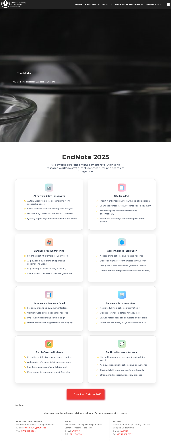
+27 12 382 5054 (28, 431)
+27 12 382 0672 (124, 434)
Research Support (127, 4)
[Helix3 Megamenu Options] (168, 4)
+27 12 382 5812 (76, 434)
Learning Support (97, 4)
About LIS (152, 4)
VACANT (76, 431)
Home (79, 4)
